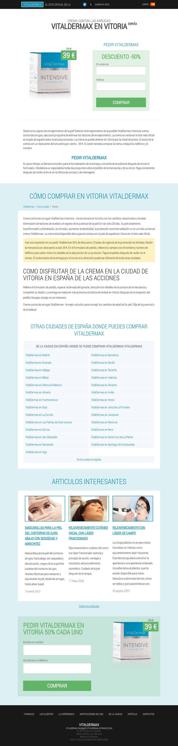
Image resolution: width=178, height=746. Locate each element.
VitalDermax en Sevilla (103, 362)
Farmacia (29, 714)
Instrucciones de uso (91, 714)
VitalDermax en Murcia (37, 429)
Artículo (132, 714)
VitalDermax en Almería (37, 392)
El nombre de (102, 64)
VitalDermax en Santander (39, 444)
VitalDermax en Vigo (36, 452)
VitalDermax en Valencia (104, 377)
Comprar (121, 102)
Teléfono (100, 80)
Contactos (148, 714)
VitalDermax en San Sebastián (41, 437)
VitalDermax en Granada (38, 362)
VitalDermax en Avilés (102, 392)
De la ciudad (115, 714)
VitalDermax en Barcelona (105, 355)
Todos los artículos (89, 606)
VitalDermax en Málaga (37, 370)
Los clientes (46, 714)
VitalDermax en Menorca (104, 422)
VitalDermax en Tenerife (104, 370)
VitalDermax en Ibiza (36, 407)
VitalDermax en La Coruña (39, 415)
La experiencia (66, 714)
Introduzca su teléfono (35, 660)
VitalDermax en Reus (102, 429)
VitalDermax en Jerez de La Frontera (110, 407)
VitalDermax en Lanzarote (105, 415)
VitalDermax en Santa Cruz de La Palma (112, 437)
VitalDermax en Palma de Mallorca (43, 385)
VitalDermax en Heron (103, 400)
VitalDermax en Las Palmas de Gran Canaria (48, 422)
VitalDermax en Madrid (37, 355)
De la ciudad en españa (89, 459)
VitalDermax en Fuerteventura (41, 400)
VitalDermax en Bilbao (37, 377)
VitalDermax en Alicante (104, 385)
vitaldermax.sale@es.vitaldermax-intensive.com (89, 728)
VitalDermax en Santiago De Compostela (112, 444)
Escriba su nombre (33, 642)
